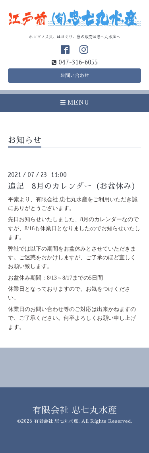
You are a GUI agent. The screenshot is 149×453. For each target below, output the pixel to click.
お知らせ (24, 140)
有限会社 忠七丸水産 (74, 410)
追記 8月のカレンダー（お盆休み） (73, 186)
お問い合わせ (74, 75)
